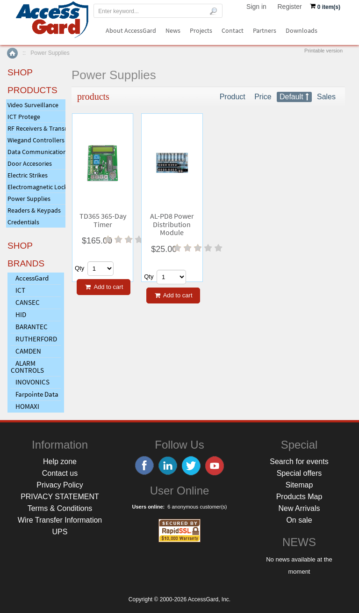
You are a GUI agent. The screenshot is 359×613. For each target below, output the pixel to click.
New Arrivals (299, 508)
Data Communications (36, 152)
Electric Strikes (27, 175)
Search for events (299, 461)
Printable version (323, 50)
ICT (20, 290)
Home (12, 53)
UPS (60, 532)
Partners (264, 30)
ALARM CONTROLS (27, 367)
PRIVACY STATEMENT (60, 497)
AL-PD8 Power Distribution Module (172, 224)
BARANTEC (31, 326)
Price (262, 97)
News (172, 30)
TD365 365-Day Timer (102, 220)
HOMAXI (27, 406)
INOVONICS (32, 381)
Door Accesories (29, 163)
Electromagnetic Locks (36, 187)
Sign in (256, 6)
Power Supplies (28, 198)
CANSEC (27, 302)
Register (290, 6)
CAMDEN (28, 351)
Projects (201, 30)
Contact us (60, 473)
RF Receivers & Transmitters (36, 128)
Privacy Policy (59, 485)
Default (291, 97)
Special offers (299, 473)
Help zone (60, 461)
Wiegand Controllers (36, 140)
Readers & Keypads (34, 210)
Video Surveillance (32, 105)
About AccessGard (131, 30)
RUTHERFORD (36, 338)
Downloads (301, 30)
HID (20, 314)
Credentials (23, 222)
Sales (326, 97)
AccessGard (32, 277)
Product (232, 97)
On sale (299, 520)
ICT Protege (23, 116)
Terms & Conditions (60, 508)
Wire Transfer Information (60, 520)
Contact (233, 30)
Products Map (299, 497)
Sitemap (299, 485)
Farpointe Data (36, 394)
